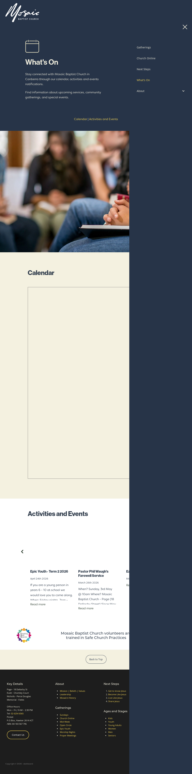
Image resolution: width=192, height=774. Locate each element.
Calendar (80, 119)
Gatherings (63, 708)
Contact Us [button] (18, 735)
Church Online (67, 718)
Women (112, 728)
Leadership (65, 694)
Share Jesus (114, 701)
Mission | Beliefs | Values (72, 690)
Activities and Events (103, 119)
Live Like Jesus (115, 697)
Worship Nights (67, 732)
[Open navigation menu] (182, 12)
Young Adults (114, 725)
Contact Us (165, 12)
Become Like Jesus (117, 694)
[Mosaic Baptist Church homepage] (73, 12)
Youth (111, 721)
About (59, 684)
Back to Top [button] (96, 659)
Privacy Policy (163, 716)
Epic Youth (65, 728)
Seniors (112, 735)
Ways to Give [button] (163, 695)
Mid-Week (65, 721)
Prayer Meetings (68, 735)
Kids (110, 718)
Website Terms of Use (167, 719)
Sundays (64, 714)
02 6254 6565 (17, 713)
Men (110, 732)
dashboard (28, 764)
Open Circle (66, 725)
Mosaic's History (68, 697)
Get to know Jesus (117, 690)
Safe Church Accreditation (169, 712)
